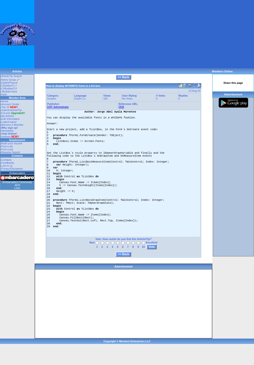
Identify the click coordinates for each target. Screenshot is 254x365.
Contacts (6, 159)
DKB (121, 106)
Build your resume (12, 143)
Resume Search (10, 152)
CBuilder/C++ (9, 85)
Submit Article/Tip (11, 110)
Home (4, 101)
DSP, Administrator (58, 106)
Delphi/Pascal (9, 82)
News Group (10, 79)
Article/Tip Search (11, 76)
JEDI (17, 185)
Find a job (7, 146)
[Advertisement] (99, 34)
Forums (13, 113)
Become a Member (12, 124)
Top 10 (5, 107)
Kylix (4, 94)
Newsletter (7, 130)
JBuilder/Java (9, 91)
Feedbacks (7, 162)
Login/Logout (9, 121)
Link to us (7, 165)
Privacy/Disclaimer (12, 168)
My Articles (7, 115)
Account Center (10, 104)
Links (17, 188)
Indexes (6, 136)
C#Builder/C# (9, 88)
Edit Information (10, 118)
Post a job (7, 149)
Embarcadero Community (17, 182)
